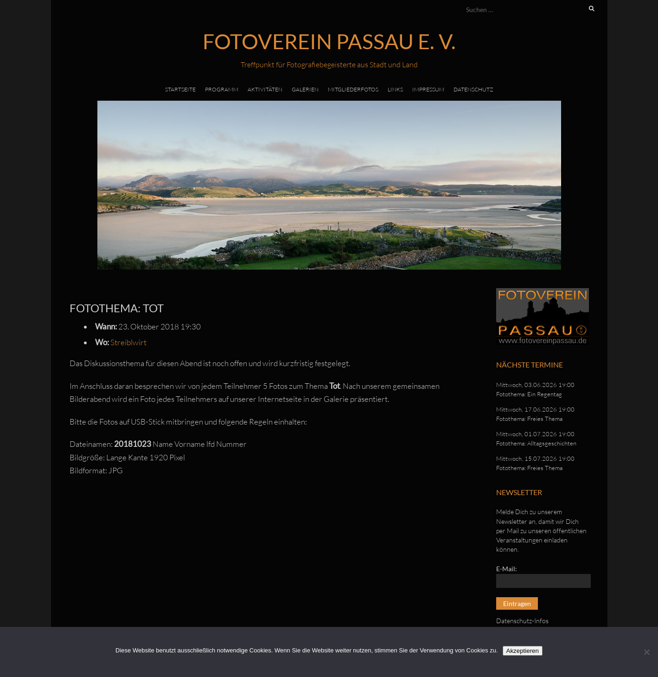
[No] (646, 652)
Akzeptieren (522, 650)
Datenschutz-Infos (522, 621)
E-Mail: (506, 569)
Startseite (180, 89)
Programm (221, 89)
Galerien (305, 89)
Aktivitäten (265, 89)
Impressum (428, 89)
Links (395, 89)
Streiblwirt (128, 342)
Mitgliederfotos (353, 89)
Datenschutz (473, 89)
